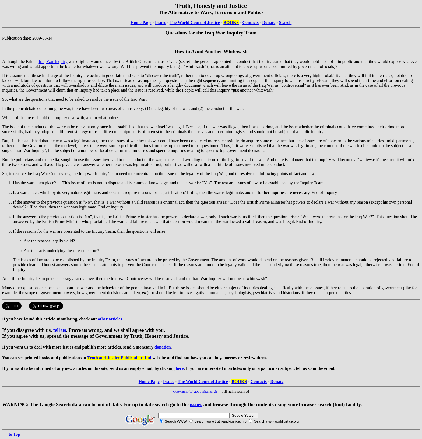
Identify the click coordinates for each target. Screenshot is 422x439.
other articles (110, 319)
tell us (59, 330)
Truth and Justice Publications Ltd (119, 358)
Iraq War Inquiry (53, 61)
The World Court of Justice (195, 22)
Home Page (141, 22)
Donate (268, 22)
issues (196, 404)
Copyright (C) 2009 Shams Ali (195, 391)
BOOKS (231, 22)
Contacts (250, 22)
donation (162, 347)
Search (285, 22)
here (179, 368)
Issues (160, 22)
